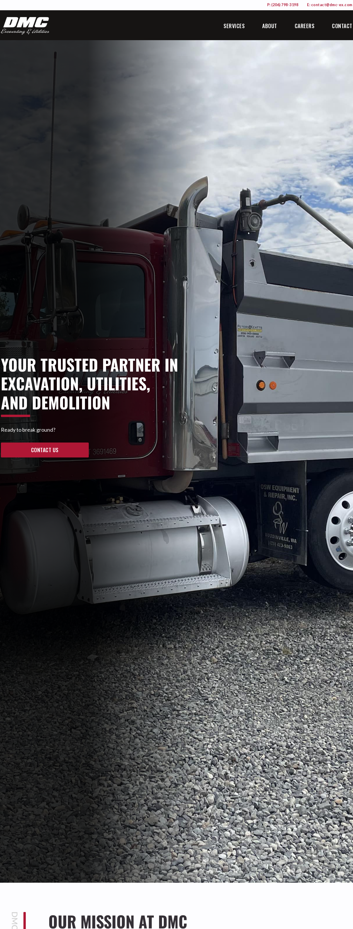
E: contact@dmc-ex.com (329, 5)
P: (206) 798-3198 (283, 5)
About (269, 26)
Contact (342, 26)
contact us (45, 450)
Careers (305, 26)
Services (234, 26)
